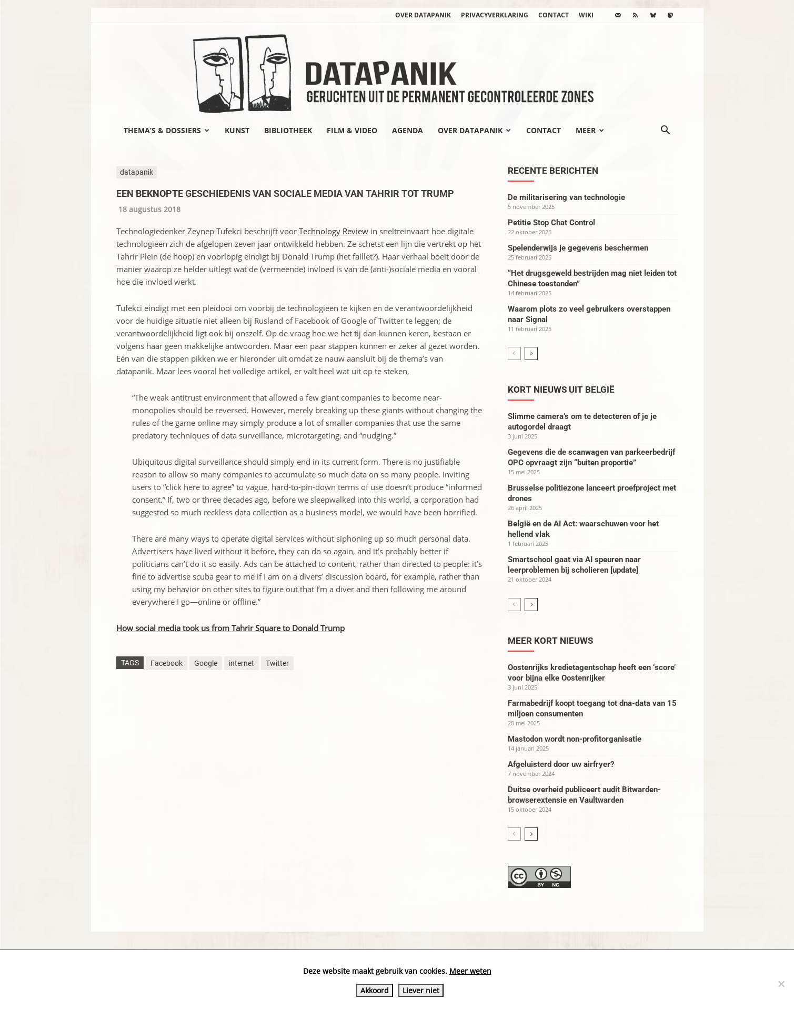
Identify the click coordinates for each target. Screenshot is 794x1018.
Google (205, 663)
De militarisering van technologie (566, 197)
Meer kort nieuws (550, 640)
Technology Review (333, 231)
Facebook (166, 663)
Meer (590, 130)
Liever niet (421, 990)
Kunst (237, 130)
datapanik (136, 172)
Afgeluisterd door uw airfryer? (561, 764)
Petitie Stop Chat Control (551, 222)
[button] (665, 131)
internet (241, 663)
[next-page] (531, 353)
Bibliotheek (288, 130)
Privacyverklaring (494, 15)
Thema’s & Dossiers (166, 130)
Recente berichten (553, 170)
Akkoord (374, 990)
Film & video (352, 130)
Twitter (277, 663)
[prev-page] (514, 353)
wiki (586, 15)
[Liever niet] (781, 984)
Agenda (407, 130)
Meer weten (470, 971)
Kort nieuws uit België (561, 389)
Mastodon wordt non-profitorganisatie (574, 739)
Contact (553, 15)
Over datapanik (423, 15)
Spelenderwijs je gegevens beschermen (578, 248)
